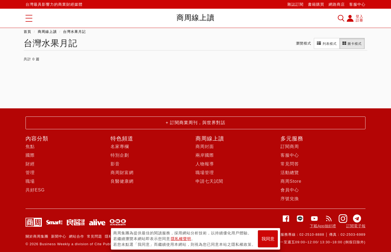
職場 (30, 181)
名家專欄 (120, 146)
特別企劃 (120, 155)
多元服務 (291, 138)
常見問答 (289, 164)
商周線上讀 (47, 32)
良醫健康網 (122, 181)
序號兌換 (289, 198)
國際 (30, 155)
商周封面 (204, 146)
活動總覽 (289, 172)
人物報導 (204, 164)
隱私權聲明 (181, 239)
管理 (30, 172)
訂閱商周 (289, 146)
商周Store (290, 181)
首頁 (27, 32)
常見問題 (94, 236)
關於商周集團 (37, 236)
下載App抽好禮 (323, 226)
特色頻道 (122, 138)
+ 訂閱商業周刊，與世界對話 (195, 122)
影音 (115, 164)
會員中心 (289, 190)
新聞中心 (58, 236)
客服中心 (357, 4)
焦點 (30, 146)
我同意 (268, 239)
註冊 (359, 20)
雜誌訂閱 (295, 4)
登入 (359, 16)
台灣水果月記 (74, 32)
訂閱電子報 (355, 226)
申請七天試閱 (209, 181)
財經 (30, 164)
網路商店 (337, 4)
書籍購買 (316, 4)
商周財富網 (122, 172)
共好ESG (35, 190)
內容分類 (37, 138)
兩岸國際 (204, 155)
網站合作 (76, 236)
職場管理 (204, 172)
